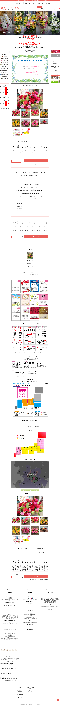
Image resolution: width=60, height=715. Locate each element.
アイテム (39, 7)
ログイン (30, 690)
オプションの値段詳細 (32, 164)
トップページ (12, 3)
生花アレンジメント (31, 51)
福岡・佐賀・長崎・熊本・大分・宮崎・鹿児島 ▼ (12, 668)
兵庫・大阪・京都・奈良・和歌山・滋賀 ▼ (5, 677)
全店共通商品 (29, 50)
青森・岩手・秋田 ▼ (5, 673)
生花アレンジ (33, 50)
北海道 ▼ (1, 673)
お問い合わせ (48, 3)
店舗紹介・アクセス (27, 3)
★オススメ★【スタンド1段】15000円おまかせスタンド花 (30, 261)
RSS (18, 697)
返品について (38, 164)
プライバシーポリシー (20, 694)
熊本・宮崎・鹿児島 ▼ (15, 678)
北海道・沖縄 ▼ (2, 663)
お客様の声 (34, 3)
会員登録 (30, 688)
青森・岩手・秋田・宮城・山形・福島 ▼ (8, 663)
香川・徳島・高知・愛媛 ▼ (3, 668)
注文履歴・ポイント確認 (30, 687)
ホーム (25, 50)
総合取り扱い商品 (19, 3)
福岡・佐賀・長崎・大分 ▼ (9, 678)
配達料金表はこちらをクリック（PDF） (30, 490)
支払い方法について (20, 688)
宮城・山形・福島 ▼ (10, 673)
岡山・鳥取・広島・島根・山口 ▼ (13, 677)
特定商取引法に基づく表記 (44, 164)
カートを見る (30, 691)
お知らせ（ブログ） (41, 3)
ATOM (21, 697)
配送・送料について (20, 690)
